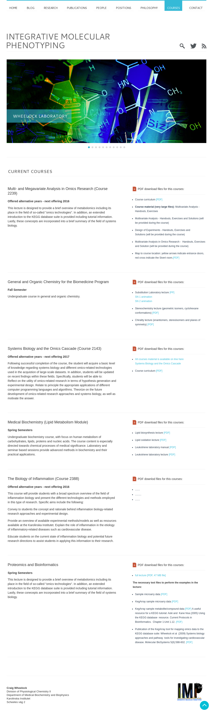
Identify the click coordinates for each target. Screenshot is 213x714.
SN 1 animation (143, 296)
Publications (77, 8)
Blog (30, 8)
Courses (173, 8)
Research (50, 8)
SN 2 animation (143, 301)
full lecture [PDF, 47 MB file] (150, 575)
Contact (196, 8)
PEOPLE (101, 8)
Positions (123, 8)
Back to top (204, 705)
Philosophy (149, 8)
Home (13, 8)
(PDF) (179, 621)
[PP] (171, 292)
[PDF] (159, 199)
